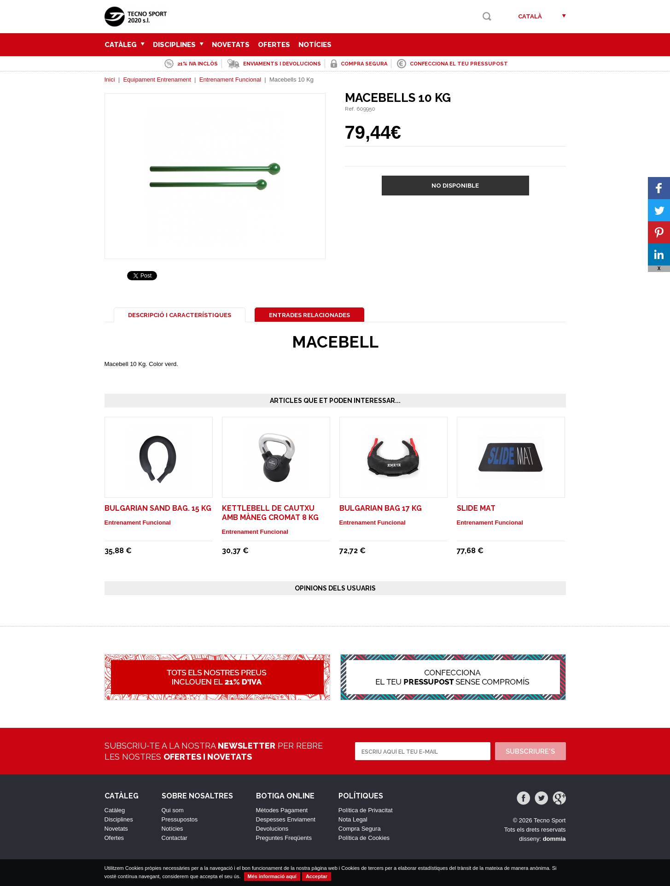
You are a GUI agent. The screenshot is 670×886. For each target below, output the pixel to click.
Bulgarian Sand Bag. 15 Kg (158, 508)
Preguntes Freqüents (284, 837)
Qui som (173, 810)
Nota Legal (352, 819)
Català (530, 16)
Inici (110, 79)
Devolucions (272, 828)
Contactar (174, 837)
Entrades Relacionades (309, 315)
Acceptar (316, 876)
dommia (554, 838)
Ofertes (274, 45)
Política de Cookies (364, 837)
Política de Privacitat (365, 810)
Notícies (315, 45)
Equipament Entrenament (157, 79)
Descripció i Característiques (179, 315)
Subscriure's (530, 751)
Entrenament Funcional (230, 79)
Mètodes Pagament (282, 810)
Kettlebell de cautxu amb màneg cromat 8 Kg (270, 513)
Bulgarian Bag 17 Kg (380, 508)
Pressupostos (180, 819)
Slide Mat (476, 508)
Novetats (231, 45)
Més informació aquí (272, 876)
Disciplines (178, 45)
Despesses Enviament (285, 819)
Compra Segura (359, 828)
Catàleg (125, 45)
